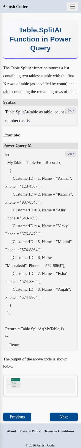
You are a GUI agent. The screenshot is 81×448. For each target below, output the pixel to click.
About (11, 431)
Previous (17, 417)
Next (64, 417)
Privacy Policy (30, 431)
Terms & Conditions (59, 431)
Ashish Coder (15, 6)
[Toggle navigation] (72, 6)
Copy (70, 110)
